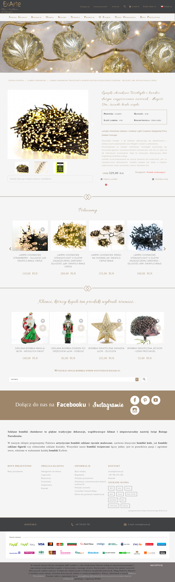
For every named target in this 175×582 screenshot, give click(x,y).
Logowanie (46, 478)
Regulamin (79, 478)
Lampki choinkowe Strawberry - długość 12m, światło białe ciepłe (30, 258)
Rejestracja (46, 482)
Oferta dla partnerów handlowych (89, 498)
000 (111, 492)
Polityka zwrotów (82, 491)
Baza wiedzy (80, 475)
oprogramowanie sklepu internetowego (143, 514)
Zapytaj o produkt (109, 179)
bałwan (125, 509)
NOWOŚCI (75, 17)
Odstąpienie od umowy (51, 475)
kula (119, 492)
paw (111, 498)
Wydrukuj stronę (160, 179)
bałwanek (114, 509)
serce (128, 492)
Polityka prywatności (84, 482)
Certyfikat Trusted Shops (86, 495)
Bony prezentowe (15, 475)
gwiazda (113, 503)
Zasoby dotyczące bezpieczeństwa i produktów (30, 179)
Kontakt (44, 492)
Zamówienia (46, 489)
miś (122, 503)
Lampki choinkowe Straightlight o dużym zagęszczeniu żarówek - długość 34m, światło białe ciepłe (68, 261)
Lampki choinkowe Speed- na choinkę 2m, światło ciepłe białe (106, 258)
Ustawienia (46, 485)
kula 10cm (131, 498)
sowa (120, 498)
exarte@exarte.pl (115, 475)
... (165, 17)
